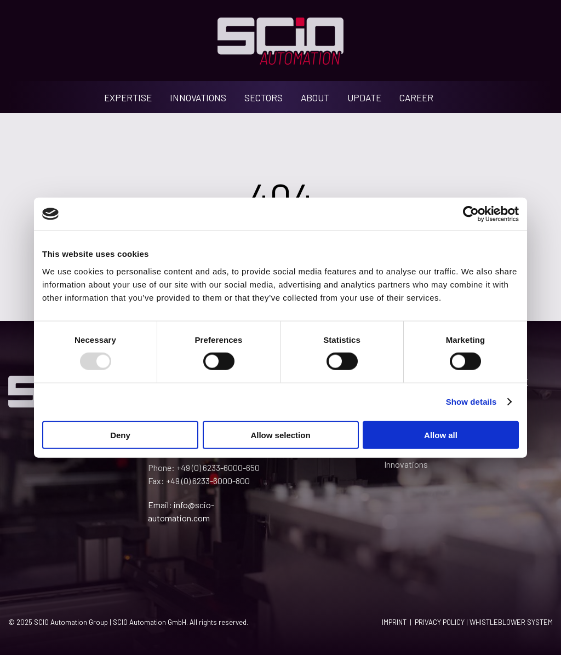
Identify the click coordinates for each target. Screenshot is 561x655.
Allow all (440, 434)
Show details (471, 401)
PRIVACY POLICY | (442, 622)
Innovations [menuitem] (406, 464)
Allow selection (280, 434)
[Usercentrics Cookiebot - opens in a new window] (471, 214)
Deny (120, 434)
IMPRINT (394, 622)
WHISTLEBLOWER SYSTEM (511, 622)
